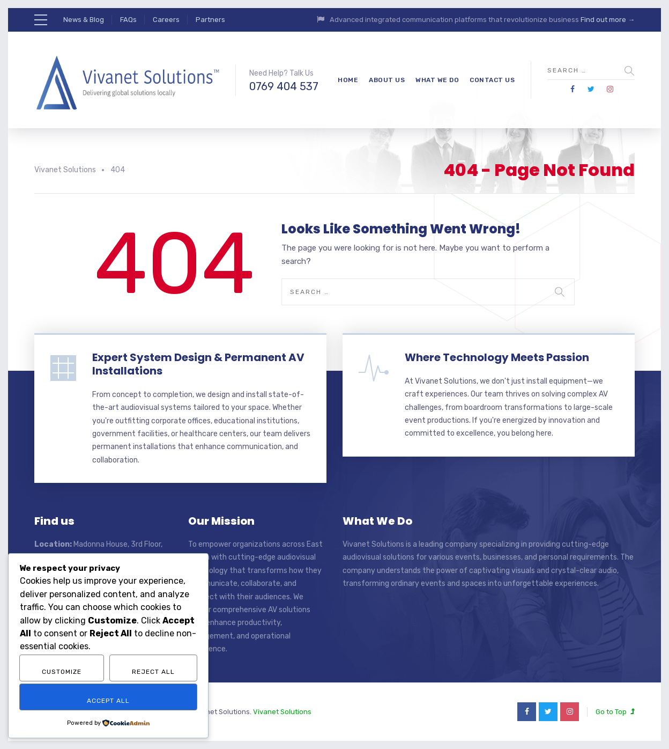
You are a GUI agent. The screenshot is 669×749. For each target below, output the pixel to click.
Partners (210, 20)
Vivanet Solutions (282, 712)
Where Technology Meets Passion (497, 357)
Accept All (108, 700)
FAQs (128, 20)
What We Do (437, 80)
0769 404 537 (283, 86)
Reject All (153, 671)
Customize (61, 671)
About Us (387, 80)
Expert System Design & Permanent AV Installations (198, 364)
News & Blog (83, 20)
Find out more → (608, 20)
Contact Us (492, 80)
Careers (166, 20)
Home (348, 80)
